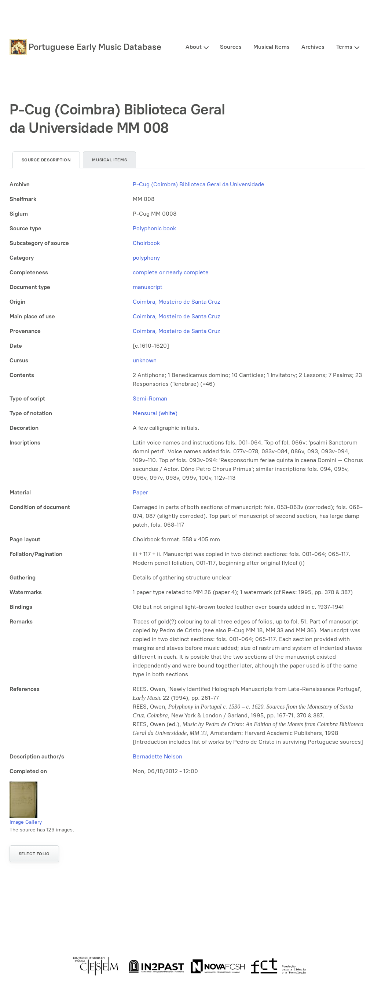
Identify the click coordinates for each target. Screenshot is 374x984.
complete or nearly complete (171, 272)
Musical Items (271, 46)
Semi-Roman (150, 398)
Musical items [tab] (109, 159)
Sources (231, 46)
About (194, 46)
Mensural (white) (155, 413)
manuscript (147, 287)
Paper (140, 492)
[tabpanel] (187, 478)
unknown (145, 360)
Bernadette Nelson (157, 756)
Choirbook (146, 242)
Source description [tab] (46, 159)
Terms (344, 46)
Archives (312, 46)
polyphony (146, 257)
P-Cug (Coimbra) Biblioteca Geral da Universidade (198, 184)
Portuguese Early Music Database (95, 46)
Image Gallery (26, 822)
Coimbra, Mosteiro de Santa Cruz (176, 301)
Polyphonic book (154, 228)
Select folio (34, 853)
